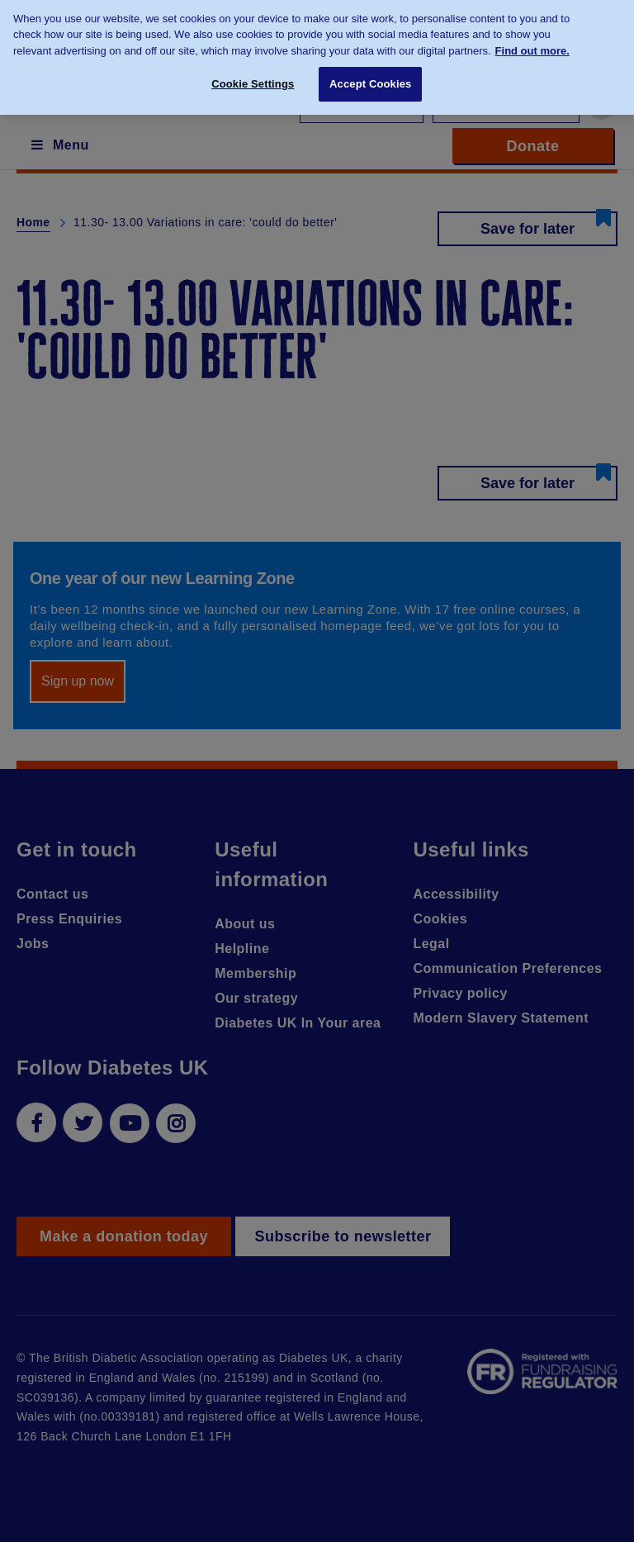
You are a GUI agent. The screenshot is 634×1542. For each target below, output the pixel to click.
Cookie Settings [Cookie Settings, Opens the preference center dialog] (252, 77)
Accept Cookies (370, 77)
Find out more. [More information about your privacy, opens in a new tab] (532, 44)
